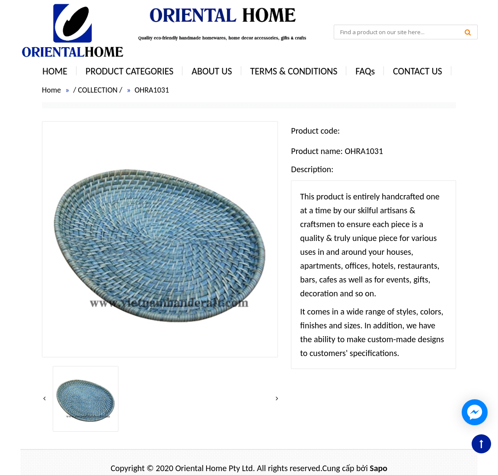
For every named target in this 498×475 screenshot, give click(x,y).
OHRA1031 (151, 90)
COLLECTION (98, 90)
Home (51, 90)
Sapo (378, 468)
